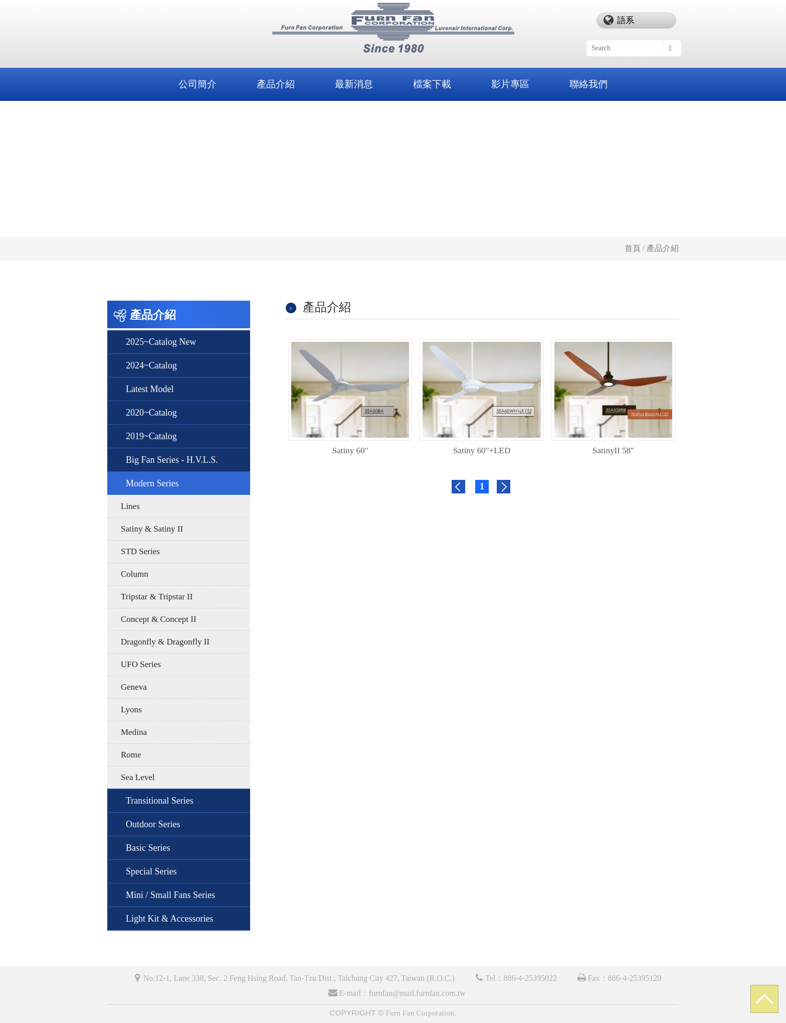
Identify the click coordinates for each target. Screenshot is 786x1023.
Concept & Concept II (159, 619)
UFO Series (141, 664)
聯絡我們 (588, 84)
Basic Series (148, 848)
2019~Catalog (151, 436)
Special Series (151, 871)
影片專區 (510, 84)
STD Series (140, 551)
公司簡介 (197, 84)
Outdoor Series (153, 824)
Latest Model (149, 389)
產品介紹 (276, 84)
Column (134, 574)
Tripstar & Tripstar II (156, 596)
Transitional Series (159, 801)
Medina (134, 732)
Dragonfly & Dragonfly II (165, 642)
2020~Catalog (151, 413)
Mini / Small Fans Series (170, 895)
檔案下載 (432, 84)
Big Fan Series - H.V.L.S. (172, 460)
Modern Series (152, 483)
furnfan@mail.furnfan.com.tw (417, 993)
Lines (130, 506)
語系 (625, 20)
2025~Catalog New (161, 342)
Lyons (131, 709)
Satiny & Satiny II (152, 529)
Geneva (134, 687)
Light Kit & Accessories (169, 919)
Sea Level (138, 777)
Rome (131, 754)
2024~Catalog (151, 365)
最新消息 (354, 84)
